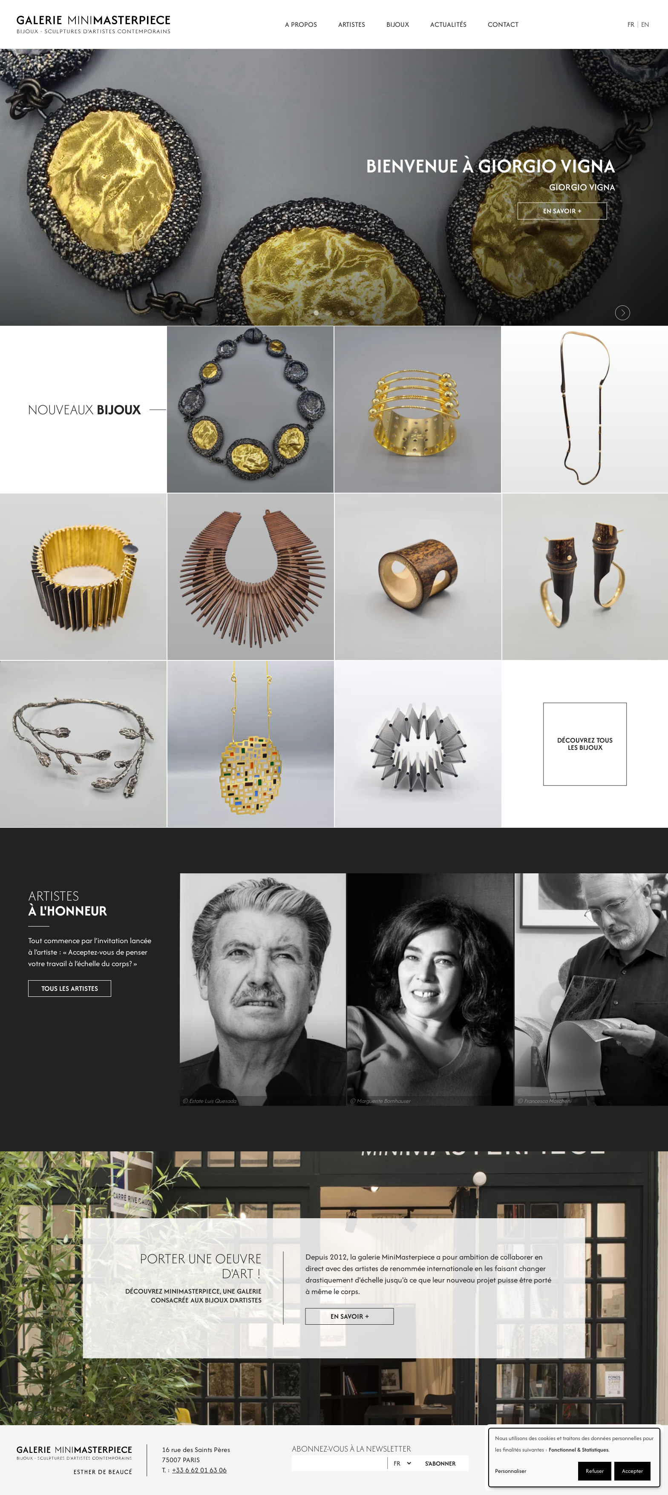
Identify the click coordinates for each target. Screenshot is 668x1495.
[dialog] (574, 1457)
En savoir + (562, 212)
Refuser (595, 1471)
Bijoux (397, 24)
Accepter (632, 1471)
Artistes (351, 24)
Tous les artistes (58, 989)
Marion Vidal (418, 989)
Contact (503, 24)
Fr (631, 24)
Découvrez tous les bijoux (585, 743)
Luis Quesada (250, 989)
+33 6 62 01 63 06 (199, 1470)
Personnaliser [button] (510, 1471)
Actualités (448, 24)
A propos (301, 24)
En (645, 24)
